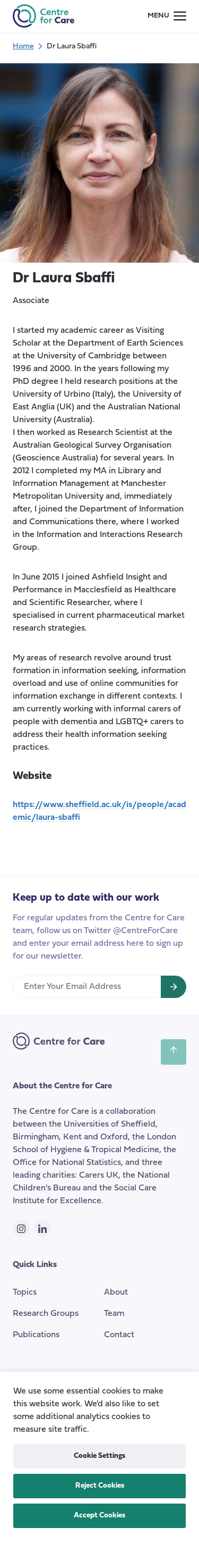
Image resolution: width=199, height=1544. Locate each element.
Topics (25, 1292)
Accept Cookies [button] (99, 1516)
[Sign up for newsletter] (173, 987)
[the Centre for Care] (43, 16)
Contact (119, 1335)
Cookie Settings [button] (99, 1456)
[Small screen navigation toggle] (167, 16)
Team (114, 1314)
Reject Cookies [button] (99, 1486)
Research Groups (46, 1314)
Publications (36, 1335)
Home (23, 47)
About (116, 1292)
